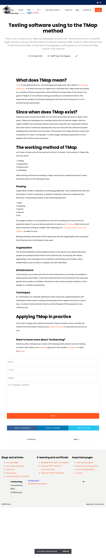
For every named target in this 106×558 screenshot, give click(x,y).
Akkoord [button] (66, 551)
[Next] (77, 489)
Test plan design (12, 513)
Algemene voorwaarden (95, 555)
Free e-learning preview (85, 520)
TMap (18, 135)
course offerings (56, 377)
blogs (21, 401)
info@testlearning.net (37, 534)
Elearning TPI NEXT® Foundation (52, 524)
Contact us (87, 10)
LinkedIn (43, 398)
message (69, 275)
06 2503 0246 (33, 531)
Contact (79, 524)
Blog (77, 10)
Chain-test (10, 520)
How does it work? (52, 10)
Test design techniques (15, 517)
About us (68, 10)
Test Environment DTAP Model (17, 527)
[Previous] (31, 489)
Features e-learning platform (87, 517)
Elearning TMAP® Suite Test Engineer (55, 513)
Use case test (11, 524)
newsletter (72, 398)
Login (98, 10)
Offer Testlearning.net (84, 513)
